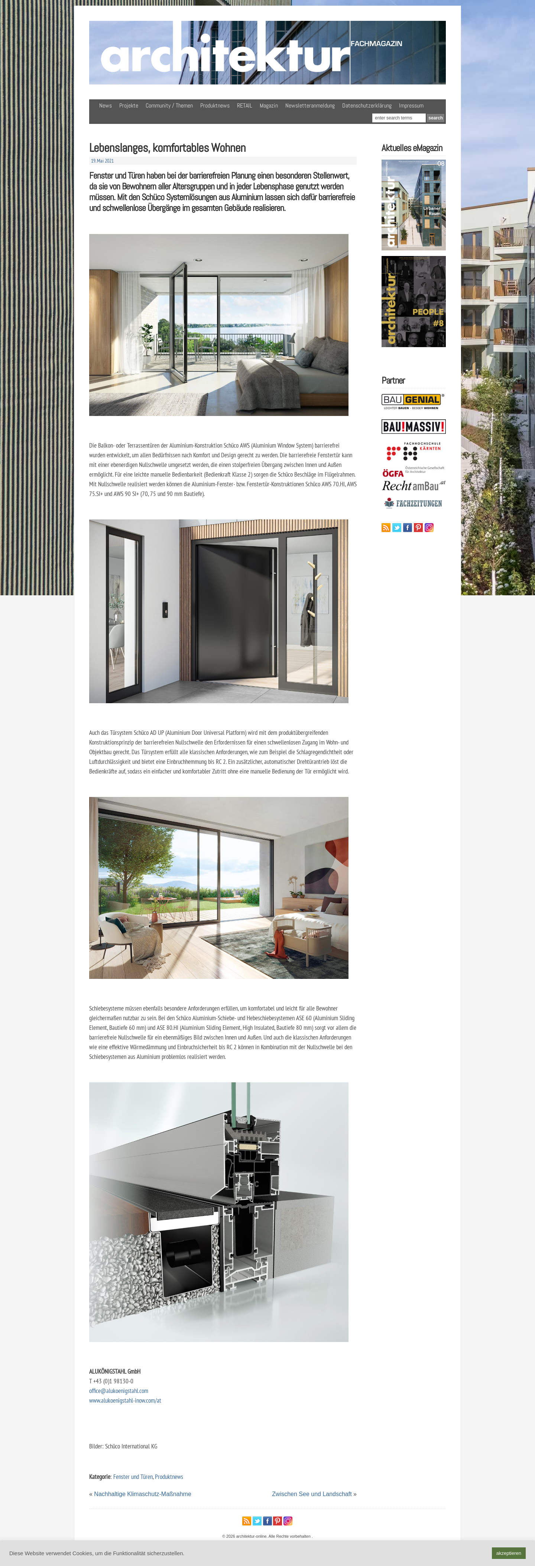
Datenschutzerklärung (367, 105)
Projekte (128, 105)
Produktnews (215, 105)
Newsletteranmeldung (310, 105)
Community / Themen (169, 105)
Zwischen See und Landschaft (311, 1494)
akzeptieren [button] (508, 1553)
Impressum (411, 105)
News (105, 105)
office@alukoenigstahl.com (118, 1390)
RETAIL (244, 105)
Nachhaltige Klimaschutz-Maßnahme (142, 1494)
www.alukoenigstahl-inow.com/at (125, 1400)
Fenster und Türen (133, 1476)
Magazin (269, 105)
